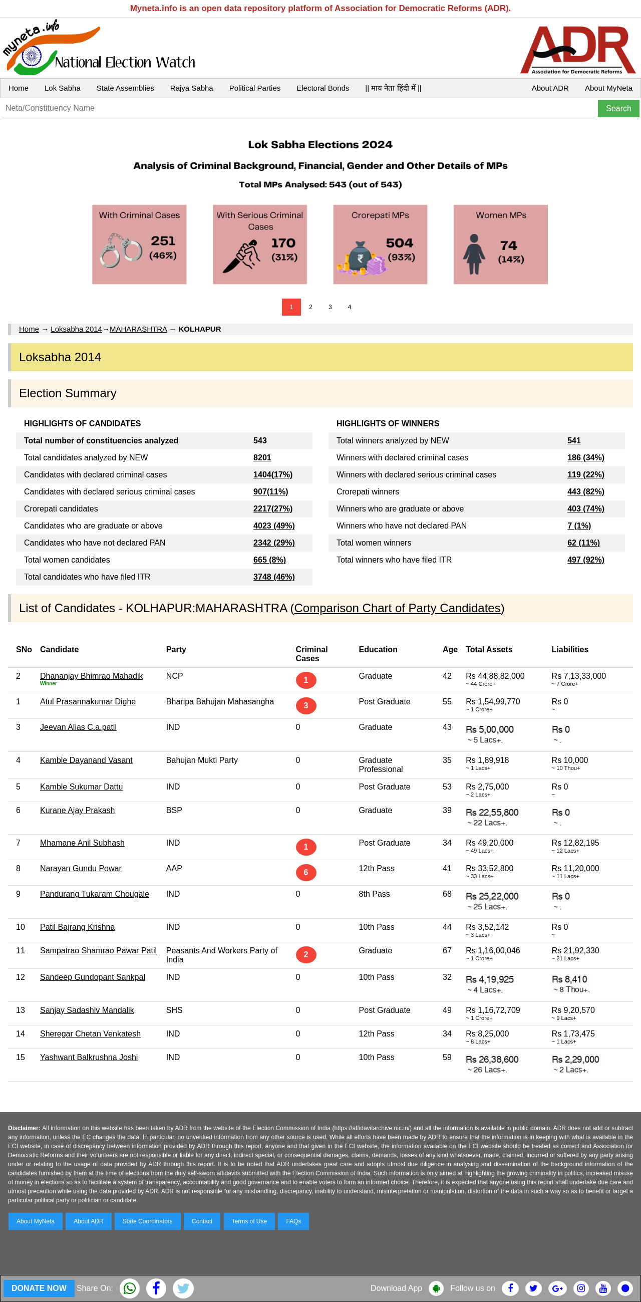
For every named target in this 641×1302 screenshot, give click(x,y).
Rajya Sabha (191, 88)
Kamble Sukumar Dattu (81, 787)
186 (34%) (585, 457)
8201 (262, 457)
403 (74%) (585, 508)
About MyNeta (608, 88)
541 (574, 440)
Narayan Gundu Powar (81, 868)
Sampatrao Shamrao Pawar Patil (98, 950)
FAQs (293, 1221)
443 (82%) (585, 491)
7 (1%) (579, 526)
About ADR (550, 88)
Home (19, 88)
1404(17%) (272, 474)
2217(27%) (272, 508)
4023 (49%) (274, 526)
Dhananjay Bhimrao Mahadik (91, 676)
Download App (396, 1288)
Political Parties (255, 88)
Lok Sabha (63, 88)
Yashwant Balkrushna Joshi (89, 1057)
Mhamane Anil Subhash (82, 843)
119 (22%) (585, 474)
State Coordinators (148, 1221)
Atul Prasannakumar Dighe (88, 701)
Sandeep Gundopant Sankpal (92, 977)
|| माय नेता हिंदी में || (393, 88)
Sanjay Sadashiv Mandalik (87, 1010)
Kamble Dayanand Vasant (86, 760)
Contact (202, 1221)
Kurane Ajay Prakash (77, 810)
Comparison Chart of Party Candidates (397, 608)
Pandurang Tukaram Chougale (94, 894)
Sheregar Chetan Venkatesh (90, 1033)
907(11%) (270, 491)
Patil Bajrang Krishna (77, 927)
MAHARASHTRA (138, 329)
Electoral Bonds (322, 88)
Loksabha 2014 (76, 329)
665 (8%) (269, 560)
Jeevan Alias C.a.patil (78, 727)
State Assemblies (125, 88)
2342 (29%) (274, 543)
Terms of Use (249, 1221)
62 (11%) (583, 543)
